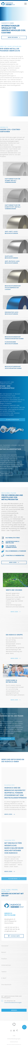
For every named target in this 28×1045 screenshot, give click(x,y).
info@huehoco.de (10, 919)
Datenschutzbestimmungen (13, 990)
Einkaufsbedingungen (14, 1026)
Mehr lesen (13, 550)
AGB (14, 1023)
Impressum (14, 1035)
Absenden (14, 998)
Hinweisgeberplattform (14, 1032)
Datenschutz (14, 1029)
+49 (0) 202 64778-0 (11, 915)
